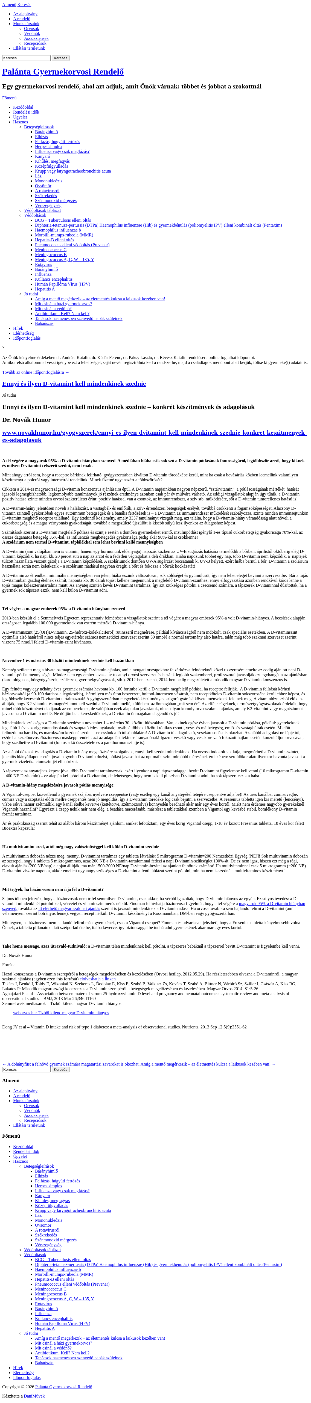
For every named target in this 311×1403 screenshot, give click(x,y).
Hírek (18, 328)
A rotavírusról (47, 190)
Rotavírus (43, 264)
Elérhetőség (23, 333)
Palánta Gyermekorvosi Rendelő (63, 71)
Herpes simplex (48, 146)
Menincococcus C (50, 249)
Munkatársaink (26, 23)
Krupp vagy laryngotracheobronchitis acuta (73, 171)
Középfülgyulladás (51, 166)
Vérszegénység (48, 205)
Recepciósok (35, 43)
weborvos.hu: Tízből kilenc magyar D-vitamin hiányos (61, 1012)
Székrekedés (46, 195)
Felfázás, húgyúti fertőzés (57, 141)
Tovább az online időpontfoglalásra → (35, 372)
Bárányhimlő (46, 131)
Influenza (43, 274)
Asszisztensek (36, 38)
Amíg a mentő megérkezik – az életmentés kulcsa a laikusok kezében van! (100, 298)
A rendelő (21, 18)
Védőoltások (35, 215)
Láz (38, 176)
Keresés (24, 4)
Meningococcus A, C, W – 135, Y (64, 259)
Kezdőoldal (23, 107)
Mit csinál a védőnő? (53, 308)
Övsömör (43, 185)
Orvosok (31, 28)
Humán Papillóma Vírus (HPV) (62, 284)
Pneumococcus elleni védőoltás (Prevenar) (72, 244)
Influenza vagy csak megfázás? (62, 151)
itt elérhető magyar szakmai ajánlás (69, 908)
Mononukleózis (48, 181)
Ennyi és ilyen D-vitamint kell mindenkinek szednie (74, 383)
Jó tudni (31, 294)
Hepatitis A (45, 289)
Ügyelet (20, 117)
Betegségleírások (39, 126)
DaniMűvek (34, 1396)
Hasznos (20, 122)
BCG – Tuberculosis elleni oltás (63, 220)
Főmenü (9, 98)
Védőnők (32, 33)
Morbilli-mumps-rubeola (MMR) (64, 235)
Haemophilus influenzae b (58, 230)
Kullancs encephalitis (53, 279)
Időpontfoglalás (26, 338)
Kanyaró (42, 156)
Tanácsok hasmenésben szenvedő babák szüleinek (79, 318)
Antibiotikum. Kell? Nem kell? (62, 313)
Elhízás (41, 136)
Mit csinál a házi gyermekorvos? (63, 303)
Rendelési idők (26, 112)
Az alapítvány (25, 13)
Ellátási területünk (29, 48)
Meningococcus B (51, 254)
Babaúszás (44, 323)
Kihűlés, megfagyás (52, 161)
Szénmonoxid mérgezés (56, 200)
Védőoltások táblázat (42, 210)
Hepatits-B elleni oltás (54, 240)
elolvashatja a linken (98, 979)
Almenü (9, 4)
